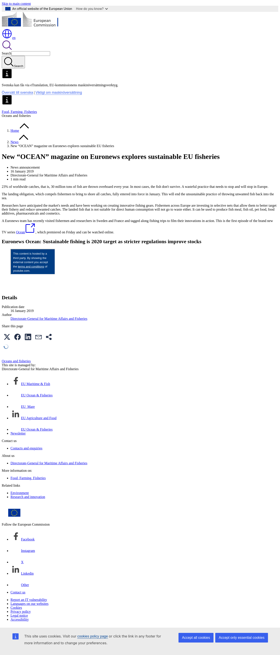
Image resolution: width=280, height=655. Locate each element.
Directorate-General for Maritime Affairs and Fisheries (48, 318)
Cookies (16, 607)
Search (6, 53)
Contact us (17, 592)
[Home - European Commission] (33, 26)
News (14, 142)
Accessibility (19, 619)
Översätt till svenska (17, 92)
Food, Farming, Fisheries (19, 112)
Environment (19, 493)
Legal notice (19, 615)
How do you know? (92, 9)
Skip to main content (16, 3)
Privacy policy (20, 611)
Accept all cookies (196, 637)
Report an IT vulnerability (28, 600)
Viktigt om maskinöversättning (58, 92)
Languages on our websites (29, 604)
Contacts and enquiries (26, 448)
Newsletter (18, 433)
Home (14, 130)
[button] (7, 337)
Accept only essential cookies (241, 637)
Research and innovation (27, 497)
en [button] (9, 38)
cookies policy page (92, 636)
